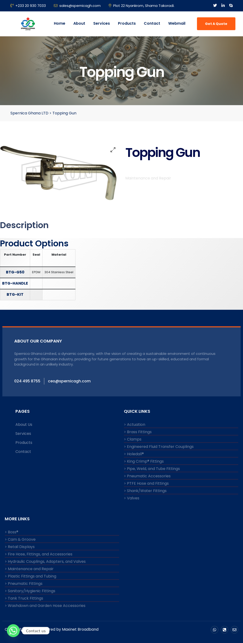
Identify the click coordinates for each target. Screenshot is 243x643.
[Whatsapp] (13, 630)
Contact (152, 23)
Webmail (176, 23)
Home (59, 23)
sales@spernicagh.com (77, 5)
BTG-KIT (15, 294)
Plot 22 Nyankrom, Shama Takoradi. (141, 5)
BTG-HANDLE (15, 283)
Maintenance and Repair (148, 180)
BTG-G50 (15, 272)
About (79, 23)
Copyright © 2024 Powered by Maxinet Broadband (51, 629)
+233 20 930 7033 (28, 5)
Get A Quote (216, 23)
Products (127, 23)
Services (101, 23)
